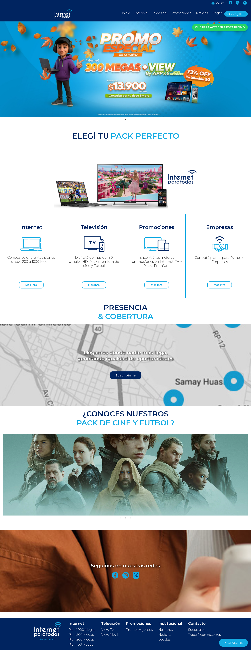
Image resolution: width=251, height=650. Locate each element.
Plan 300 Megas (81, 639)
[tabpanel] (125, 69)
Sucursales (196, 630)
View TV (107, 630)
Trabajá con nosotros (204, 635)
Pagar (217, 13)
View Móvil (109, 635)
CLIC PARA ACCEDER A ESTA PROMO (220, 27)
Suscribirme (126, 376)
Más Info (31, 285)
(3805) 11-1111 (237, 14)
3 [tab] (130, 518)
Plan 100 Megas (81, 644)
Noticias (202, 13)
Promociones (181, 13)
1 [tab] (125, 119)
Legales (164, 639)
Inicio (126, 13)
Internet (141, 13)
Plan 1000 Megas (82, 630)
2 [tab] (125, 518)
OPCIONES (233, 642)
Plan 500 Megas (81, 635)
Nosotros (165, 630)
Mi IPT (217, 3)
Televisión (159, 13)
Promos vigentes (139, 630)
